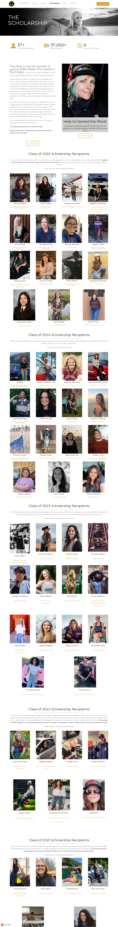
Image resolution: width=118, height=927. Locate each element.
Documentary (24, 3)
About (36, 3)
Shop (67, 3)
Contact (76, 3)
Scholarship (56, 3)
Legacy (45, 3)
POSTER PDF (85, 136)
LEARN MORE (33, 143)
